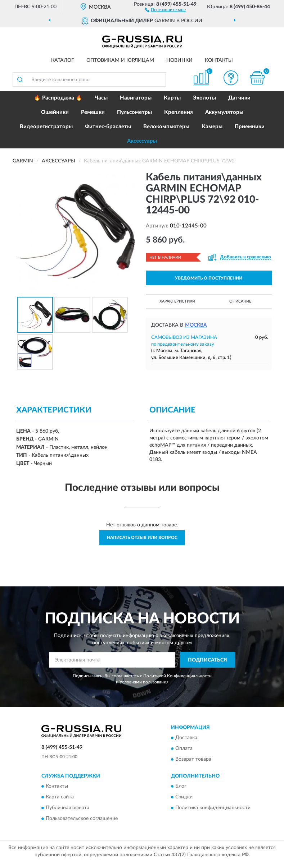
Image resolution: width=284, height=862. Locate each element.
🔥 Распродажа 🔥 (58, 98)
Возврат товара (193, 759)
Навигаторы (136, 98)
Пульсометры (134, 112)
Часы (101, 98)
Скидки (184, 797)
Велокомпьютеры (166, 126)
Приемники (250, 126)
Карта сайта (60, 797)
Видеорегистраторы (46, 126)
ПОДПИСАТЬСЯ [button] (207, 660)
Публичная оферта (67, 808)
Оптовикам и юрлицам (120, 60)
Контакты (219, 60)
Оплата (184, 748)
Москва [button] (196, 325)
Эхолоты (204, 98)
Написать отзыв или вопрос (142, 537)
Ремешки (93, 112)
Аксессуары (142, 141)
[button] (165, 9)
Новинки (179, 60)
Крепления (178, 112)
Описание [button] (240, 301)
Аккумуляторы (224, 112)
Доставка (186, 737)
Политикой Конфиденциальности (177, 676)
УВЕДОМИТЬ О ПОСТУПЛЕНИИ (208, 278)
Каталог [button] (62, 60)
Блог (180, 786)
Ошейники (55, 112)
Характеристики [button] (177, 301)
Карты (172, 98)
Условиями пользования (144, 682)
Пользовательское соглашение (82, 818)
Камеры (212, 126)
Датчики (239, 98)
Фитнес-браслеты (108, 126)
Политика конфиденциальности (213, 808)
